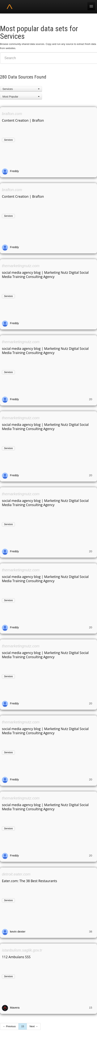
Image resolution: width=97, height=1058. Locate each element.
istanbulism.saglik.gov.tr (22, 950)
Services (8, 140)
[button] (21, 89)
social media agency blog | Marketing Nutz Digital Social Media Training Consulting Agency (45, 274)
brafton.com (12, 114)
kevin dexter (17, 931)
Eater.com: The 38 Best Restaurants (29, 881)
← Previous (9, 1026)
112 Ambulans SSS (16, 957)
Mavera (14, 1007)
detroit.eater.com (16, 874)
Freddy (14, 171)
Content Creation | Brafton (23, 120)
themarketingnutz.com (21, 266)
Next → (34, 1026)
